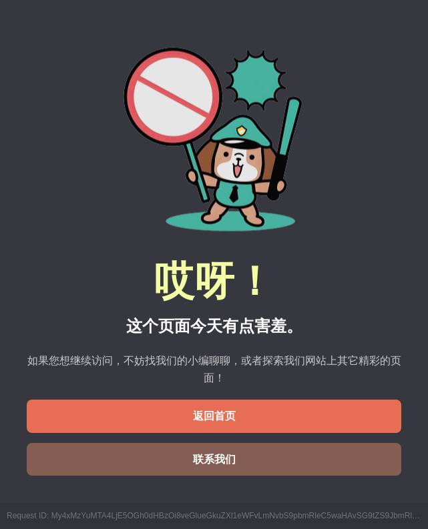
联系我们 (214, 459)
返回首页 (214, 416)
